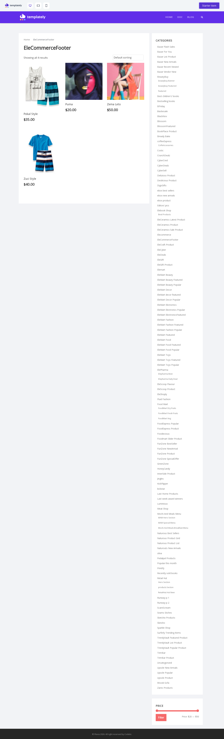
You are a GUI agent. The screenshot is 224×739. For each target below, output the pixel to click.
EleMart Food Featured (169, 344)
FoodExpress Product (168, 428)
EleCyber (161, 249)
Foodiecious (163, 433)
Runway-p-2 (163, 602)
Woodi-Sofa (163, 682)
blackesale (162, 111)
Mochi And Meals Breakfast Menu (173, 528)
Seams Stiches (164, 612)
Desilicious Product (167, 180)
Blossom (161, 121)
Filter (161, 717)
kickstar (161, 488)
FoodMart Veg (164, 418)
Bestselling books (166, 101)
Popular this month (167, 563)
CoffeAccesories (165, 145)
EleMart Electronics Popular (171, 309)
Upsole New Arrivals (167, 667)
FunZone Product (166, 453)
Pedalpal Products (166, 558)
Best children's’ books (168, 96)
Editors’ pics (163, 205)
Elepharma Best (165, 374)
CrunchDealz (163, 155)
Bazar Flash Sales (166, 46)
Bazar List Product (166, 56)
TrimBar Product (165, 657)
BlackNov (162, 116)
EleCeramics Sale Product (170, 229)
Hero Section (164, 582)
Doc (180, 17)
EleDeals (161, 254)
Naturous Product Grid (168, 538)
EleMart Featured (166, 334)
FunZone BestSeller (167, 443)
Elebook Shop (164, 210)
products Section (165, 587)
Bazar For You (164, 51)
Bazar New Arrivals (166, 61)
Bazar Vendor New (166, 71)
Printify (160, 568)
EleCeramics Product (167, 224)
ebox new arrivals (166, 195)
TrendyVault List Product (169, 642)
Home (169, 17)
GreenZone (163, 463)
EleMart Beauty (165, 274)
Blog (190, 17)
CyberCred (162, 160)
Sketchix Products (166, 617)
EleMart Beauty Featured (169, 279)
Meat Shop (162, 508)
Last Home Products (167, 493)
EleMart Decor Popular (168, 299)
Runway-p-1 (163, 597)
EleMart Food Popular (168, 349)
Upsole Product (165, 677)
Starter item (209, 5)
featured (162, 91)
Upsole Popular (165, 672)
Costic (160, 150)
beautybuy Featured (167, 86)
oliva (159, 553)
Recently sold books (167, 573)
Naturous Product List (168, 543)
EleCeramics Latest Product (171, 219)
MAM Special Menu (166, 522)
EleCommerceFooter (167, 239)
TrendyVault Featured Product (172, 637)
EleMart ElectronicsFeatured (171, 314)
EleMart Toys (164, 354)
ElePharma (162, 369)
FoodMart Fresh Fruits (168, 413)
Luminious (162, 503)
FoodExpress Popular (168, 423)
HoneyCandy (163, 468)
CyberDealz (163, 165)
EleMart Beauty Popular (169, 284)
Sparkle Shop (163, 627)
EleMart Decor (164, 289)
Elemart (161, 269)
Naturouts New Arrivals (169, 548)
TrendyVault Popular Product (171, 647)
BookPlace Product (167, 131)
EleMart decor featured (169, 294)
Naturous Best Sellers (168, 533)
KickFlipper (162, 483)
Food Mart (162, 404)
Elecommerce (164, 234)
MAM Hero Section (166, 517)
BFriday (161, 106)
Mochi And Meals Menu (169, 513)
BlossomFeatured (166, 126)
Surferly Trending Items (169, 632)
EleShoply (162, 394)
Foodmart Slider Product (169, 438)
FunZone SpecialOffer (168, 458)
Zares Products (165, 687)
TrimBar (161, 652)
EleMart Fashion (165, 319)
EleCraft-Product (165, 244)
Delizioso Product (166, 175)
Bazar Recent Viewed (168, 66)
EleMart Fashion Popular (169, 329)
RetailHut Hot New (166, 592)
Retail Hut (162, 578)
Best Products (164, 214)
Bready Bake (163, 136)
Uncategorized (164, 662)
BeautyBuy (162, 76)
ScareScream (163, 607)
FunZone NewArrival (167, 448)
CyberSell (161, 170)
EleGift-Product (165, 264)
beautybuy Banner (166, 80)
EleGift (160, 259)
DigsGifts (161, 185)
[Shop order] (128, 57)
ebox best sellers (165, 190)
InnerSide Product (166, 473)
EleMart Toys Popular (168, 364)
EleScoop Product (166, 389)
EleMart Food (164, 339)
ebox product (164, 200)
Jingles (160, 478)
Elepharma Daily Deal (167, 379)
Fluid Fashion (163, 399)
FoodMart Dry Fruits (167, 408)
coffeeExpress (164, 141)
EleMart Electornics (167, 304)
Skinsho (161, 622)
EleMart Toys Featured (168, 359)
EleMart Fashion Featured (170, 324)
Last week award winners (170, 498)
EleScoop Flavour (166, 384)
